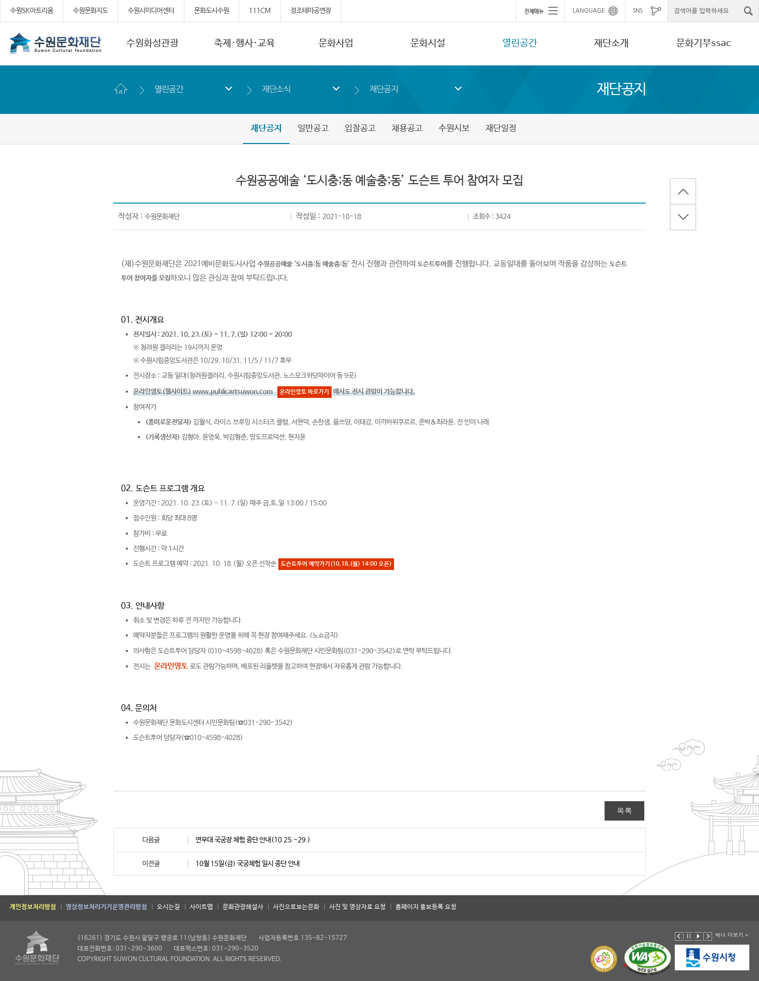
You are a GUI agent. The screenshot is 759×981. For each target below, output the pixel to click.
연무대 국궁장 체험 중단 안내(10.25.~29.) (253, 840)
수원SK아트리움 (31, 11)
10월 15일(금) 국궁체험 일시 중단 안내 (248, 864)
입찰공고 (360, 128)
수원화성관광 (152, 43)
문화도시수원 (211, 11)
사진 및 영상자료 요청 (357, 907)
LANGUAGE (589, 11)
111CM (260, 11)
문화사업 (336, 43)
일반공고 (313, 128)
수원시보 (454, 128)
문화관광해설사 (243, 907)
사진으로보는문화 (296, 907)
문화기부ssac (703, 43)
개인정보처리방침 (33, 907)
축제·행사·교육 (244, 43)
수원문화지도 (90, 11)
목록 (624, 810)
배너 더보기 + (731, 934)
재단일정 (501, 128)
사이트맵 (201, 907)
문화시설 (427, 43)
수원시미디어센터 (151, 11)
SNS (637, 11)
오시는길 (168, 907)
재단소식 (276, 89)
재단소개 (611, 43)
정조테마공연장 (310, 11)
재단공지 (383, 89)
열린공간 (519, 43)
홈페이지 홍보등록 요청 (425, 907)
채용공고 (407, 128)
